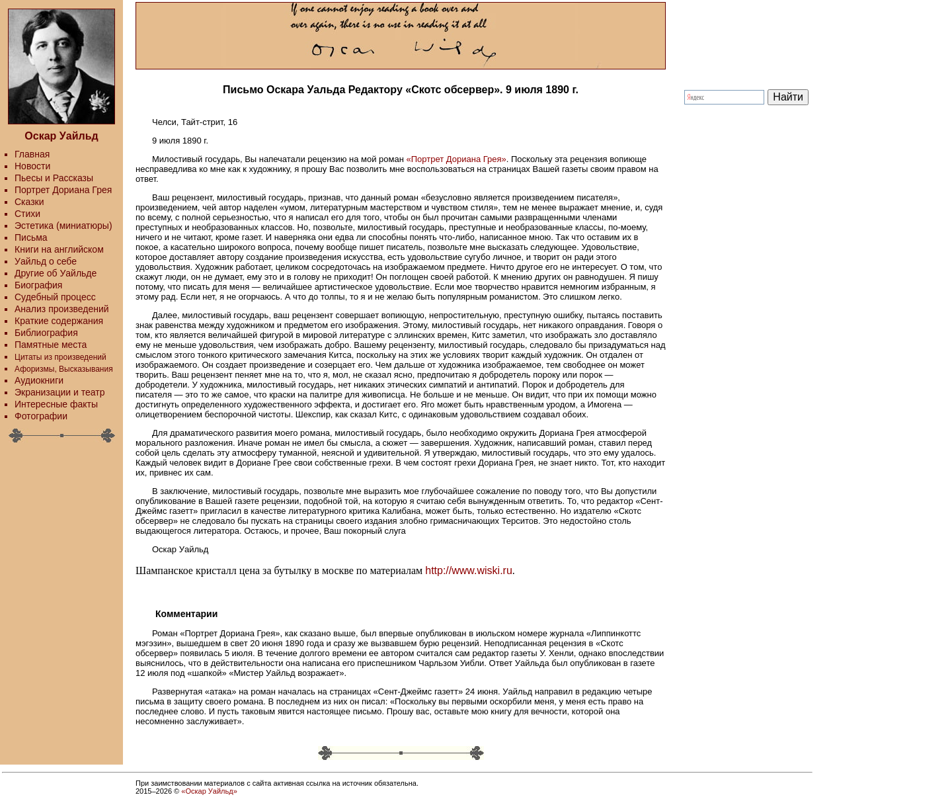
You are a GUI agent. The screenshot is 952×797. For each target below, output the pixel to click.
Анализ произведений (62, 309)
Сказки (29, 201)
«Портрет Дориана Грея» (456, 159)
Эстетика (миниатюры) (63, 225)
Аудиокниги (39, 380)
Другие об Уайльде (56, 273)
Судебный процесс (55, 297)
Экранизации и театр (60, 392)
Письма (31, 237)
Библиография (46, 332)
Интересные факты (56, 404)
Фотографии (41, 416)
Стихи (27, 213)
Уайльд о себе (46, 261)
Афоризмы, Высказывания (64, 369)
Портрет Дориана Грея (63, 190)
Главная (32, 154)
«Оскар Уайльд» (209, 791)
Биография (38, 285)
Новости (32, 166)
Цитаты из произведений (60, 357)
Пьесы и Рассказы (54, 178)
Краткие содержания (59, 320)
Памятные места (51, 344)
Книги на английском (59, 249)
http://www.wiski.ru (468, 570)
